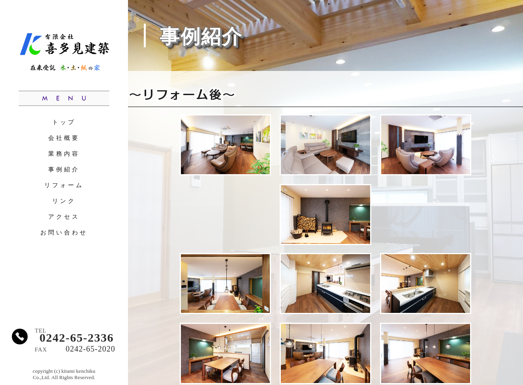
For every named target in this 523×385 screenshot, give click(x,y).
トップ (64, 122)
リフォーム (64, 185)
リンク (64, 200)
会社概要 (64, 137)
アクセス (64, 216)
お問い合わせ (64, 232)
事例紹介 (64, 169)
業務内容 (64, 153)
